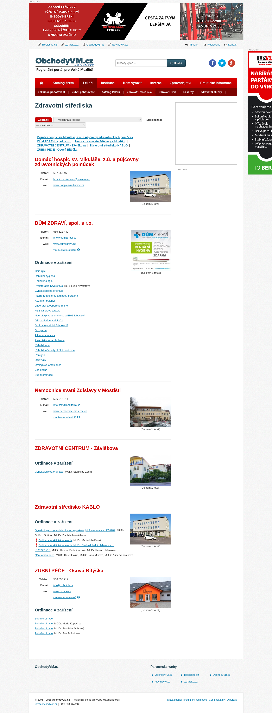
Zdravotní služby (211, 92)
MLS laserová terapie (47, 310)
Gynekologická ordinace (49, 290)
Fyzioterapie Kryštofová (49, 285)
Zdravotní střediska (139, 92)
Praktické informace (216, 83)
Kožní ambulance (45, 300)
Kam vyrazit (132, 83)
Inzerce (156, 83)
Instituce (108, 83)
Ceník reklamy (217, 699)
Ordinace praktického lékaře (55, 540)
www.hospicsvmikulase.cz (68, 185)
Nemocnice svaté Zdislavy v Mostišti (100, 141)
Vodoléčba (41, 369)
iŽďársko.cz (71, 44)
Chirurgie (40, 271)
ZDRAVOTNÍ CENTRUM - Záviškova (61, 145)
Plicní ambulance (45, 335)
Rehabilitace (42, 345)
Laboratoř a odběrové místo (51, 305)
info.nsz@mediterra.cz (66, 404)
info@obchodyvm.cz (46, 704)
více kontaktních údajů (64, 250)
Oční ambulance (45, 555)
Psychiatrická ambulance (50, 340)
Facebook (212, 63)
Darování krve (167, 92)
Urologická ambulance (48, 364)
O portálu (232, 699)
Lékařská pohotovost (51, 92)
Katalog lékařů (110, 92)
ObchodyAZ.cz (163, 674)
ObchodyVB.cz (95, 44)
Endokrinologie (44, 280)
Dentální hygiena (45, 275)
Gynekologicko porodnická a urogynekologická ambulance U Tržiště (75, 530)
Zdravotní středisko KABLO (109, 145)
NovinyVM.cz (120, 44)
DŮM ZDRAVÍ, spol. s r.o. (54, 141)
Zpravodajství (180, 83)
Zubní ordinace (44, 374)
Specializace (154, 119)
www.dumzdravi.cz (64, 243)
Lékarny (188, 92)
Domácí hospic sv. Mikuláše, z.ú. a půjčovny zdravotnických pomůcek (85, 137)
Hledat (176, 63)
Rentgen (40, 355)
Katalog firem (63, 83)
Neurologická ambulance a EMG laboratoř (60, 315)
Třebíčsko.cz (49, 44)
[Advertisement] (206, 232)
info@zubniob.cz (63, 585)
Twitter (222, 63)
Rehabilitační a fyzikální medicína (55, 350)
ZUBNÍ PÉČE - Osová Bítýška (57, 149)
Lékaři (88, 83)
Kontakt (232, 44)
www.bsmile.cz (62, 591)
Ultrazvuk (40, 360)
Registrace (213, 44)
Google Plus (231, 63)
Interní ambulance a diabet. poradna (56, 295)
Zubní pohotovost (83, 92)
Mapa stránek (174, 699)
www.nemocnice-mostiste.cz (70, 411)
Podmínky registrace (195, 699)
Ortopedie (41, 330)
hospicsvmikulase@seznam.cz (71, 179)
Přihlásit (193, 44)
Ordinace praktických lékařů (51, 325)
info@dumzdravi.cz (64, 237)
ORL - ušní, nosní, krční (49, 320)
